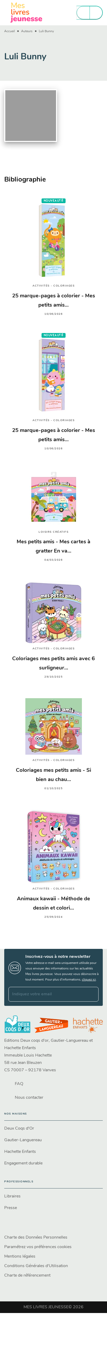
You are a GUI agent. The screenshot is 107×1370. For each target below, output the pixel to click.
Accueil (9, 31)
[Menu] (90, 12)
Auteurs (26, 31)
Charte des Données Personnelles (35, 1237)
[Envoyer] (92, 994)
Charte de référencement (27, 1275)
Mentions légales (19, 1256)
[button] (53, 1128)
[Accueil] (26, 12)
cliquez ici (89, 979)
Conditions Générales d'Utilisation (36, 1266)
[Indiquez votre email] (46, 994)
